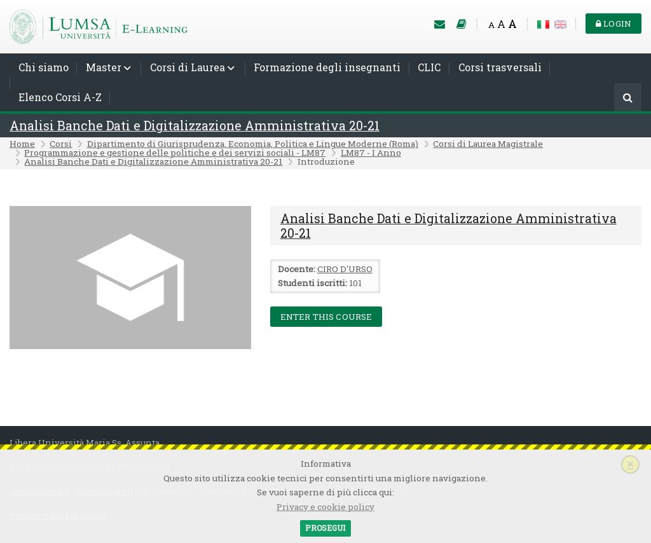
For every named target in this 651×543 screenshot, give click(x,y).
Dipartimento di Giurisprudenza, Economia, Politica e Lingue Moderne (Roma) (252, 143)
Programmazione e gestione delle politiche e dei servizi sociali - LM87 (175, 152)
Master (103, 67)
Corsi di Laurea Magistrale (488, 143)
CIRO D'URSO (345, 269)
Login (613, 23)
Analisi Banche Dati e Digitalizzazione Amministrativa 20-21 (195, 126)
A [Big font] (512, 24)
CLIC (429, 67)
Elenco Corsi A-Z (60, 97)
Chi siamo (43, 67)
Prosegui (325, 528)
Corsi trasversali (500, 67)
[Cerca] (627, 98)
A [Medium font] (501, 24)
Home (22, 143)
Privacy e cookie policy (325, 506)
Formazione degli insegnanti (327, 67)
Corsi (61, 143)
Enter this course (326, 316)
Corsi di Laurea (187, 67)
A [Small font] (491, 25)
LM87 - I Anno (371, 152)
